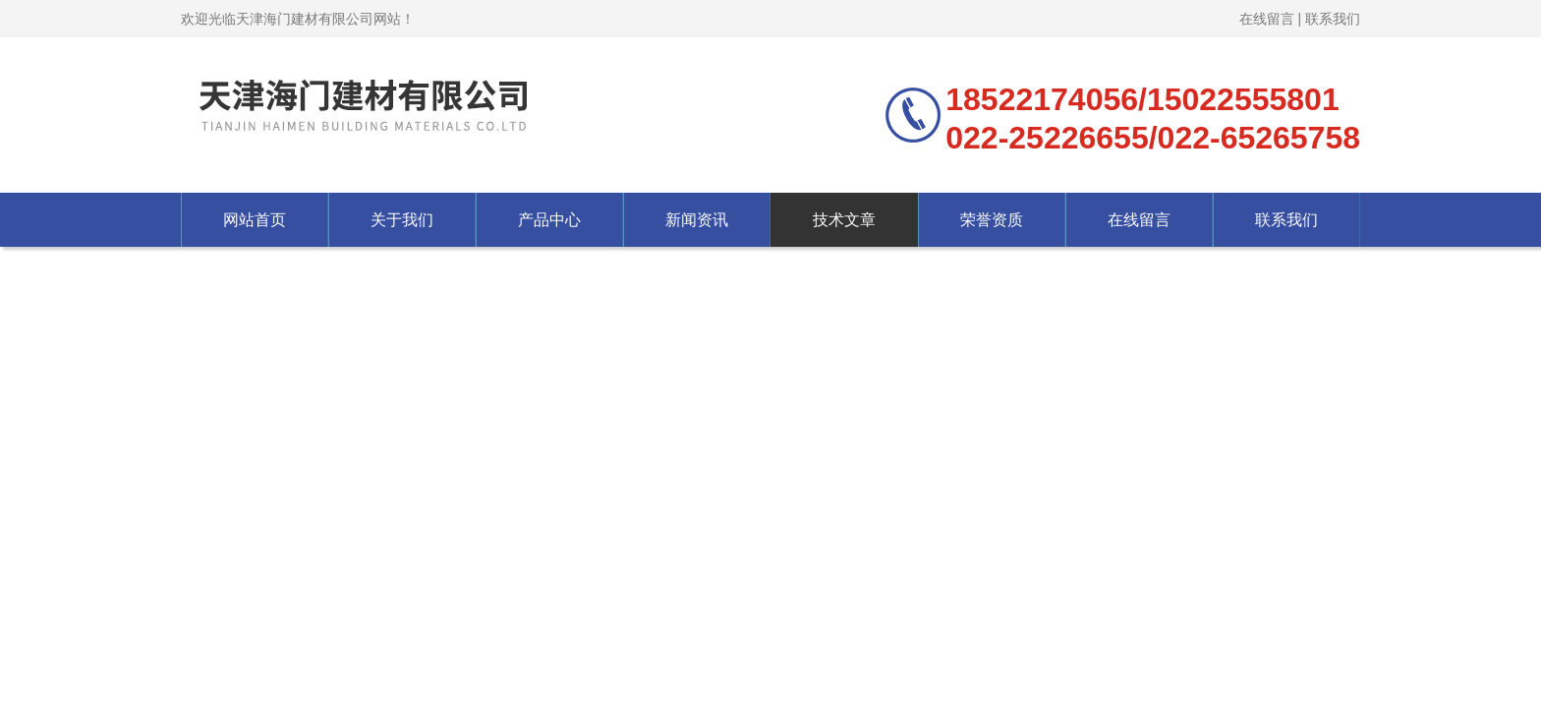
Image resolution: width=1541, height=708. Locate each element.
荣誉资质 (991, 219)
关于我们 (402, 219)
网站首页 (254, 219)
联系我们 (1332, 19)
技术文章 (844, 219)
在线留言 (1266, 19)
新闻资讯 (696, 219)
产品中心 (549, 219)
